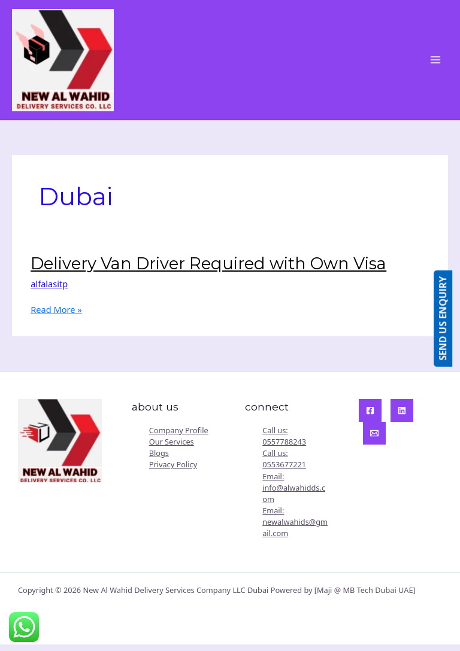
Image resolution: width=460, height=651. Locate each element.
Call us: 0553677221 (284, 465)
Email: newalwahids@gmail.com (295, 527)
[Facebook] (370, 416)
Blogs (159, 459)
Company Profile (178, 436)
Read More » (56, 316)
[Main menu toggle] (435, 62)
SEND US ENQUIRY (450, 319)
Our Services (171, 447)
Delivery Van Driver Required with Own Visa (208, 269)
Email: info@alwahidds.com (293, 493)
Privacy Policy (173, 471)
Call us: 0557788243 (284, 442)
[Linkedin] (402, 416)
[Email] (374, 439)
